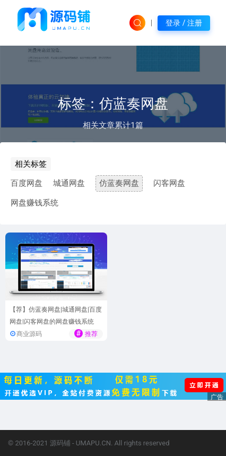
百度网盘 (26, 183)
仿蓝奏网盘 (119, 183)
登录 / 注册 (184, 23)
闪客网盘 (169, 183)
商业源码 (29, 334)
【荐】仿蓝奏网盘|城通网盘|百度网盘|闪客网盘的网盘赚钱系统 (56, 315)
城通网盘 (69, 183)
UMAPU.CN (93, 443)
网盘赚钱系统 (34, 203)
